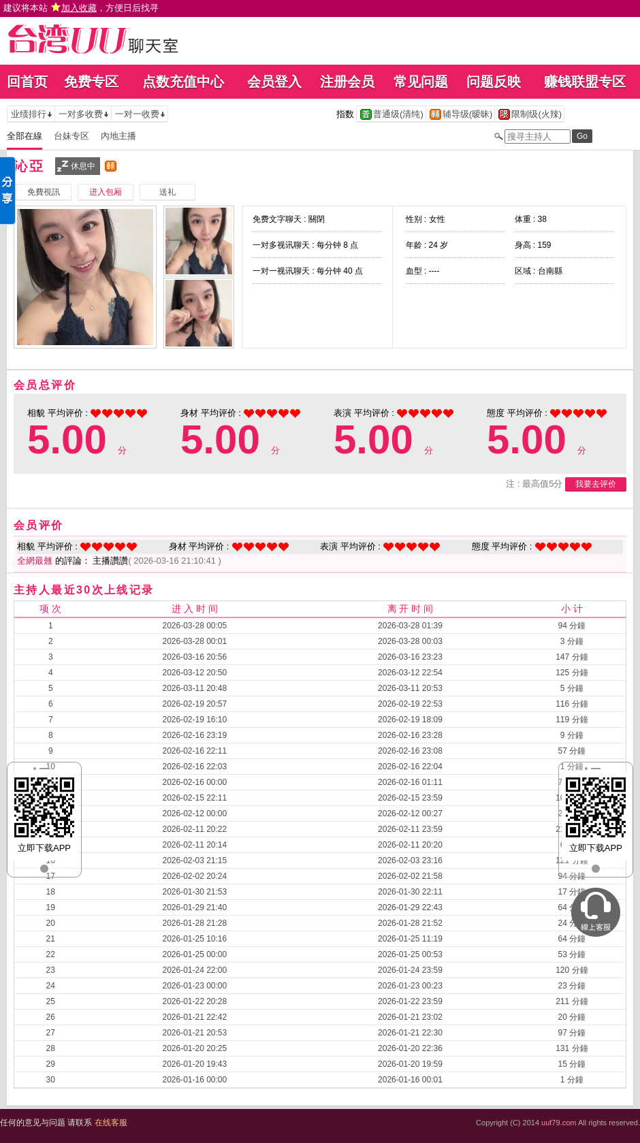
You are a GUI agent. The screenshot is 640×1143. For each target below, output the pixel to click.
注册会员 (347, 81)
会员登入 (274, 81)
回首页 (27, 81)
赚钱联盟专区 (585, 81)
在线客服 (111, 1122)
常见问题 (421, 81)
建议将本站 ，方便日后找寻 (81, 8)
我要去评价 (595, 484)
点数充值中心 (183, 81)
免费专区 (91, 81)
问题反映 (493, 81)
